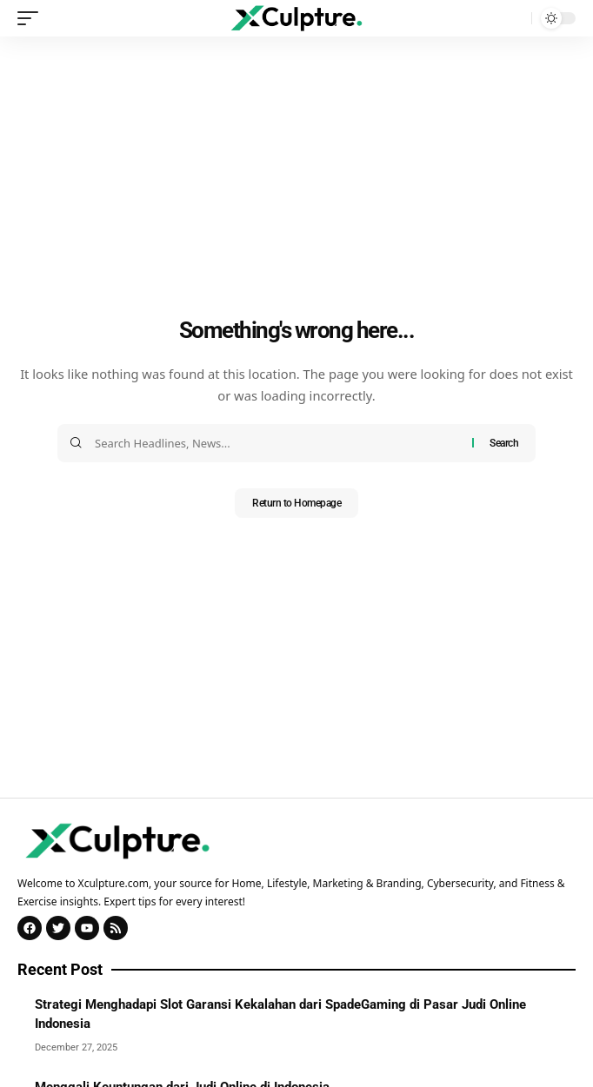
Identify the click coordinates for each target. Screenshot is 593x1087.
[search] (514, 18)
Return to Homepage (296, 503)
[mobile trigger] (32, 18)
